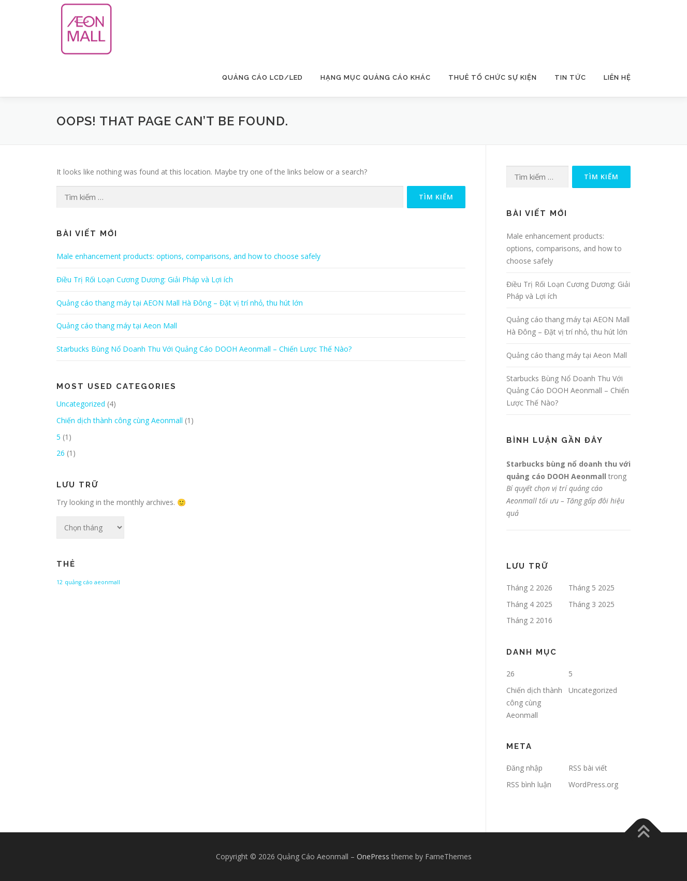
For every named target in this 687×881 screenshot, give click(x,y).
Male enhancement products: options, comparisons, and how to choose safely (188, 256)
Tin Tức (570, 77)
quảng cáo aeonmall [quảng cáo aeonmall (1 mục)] (92, 582)
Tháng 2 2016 (529, 620)
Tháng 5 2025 (591, 588)
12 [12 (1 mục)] (59, 582)
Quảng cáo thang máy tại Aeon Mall (116, 325)
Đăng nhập (524, 768)
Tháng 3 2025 (591, 604)
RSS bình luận (528, 784)
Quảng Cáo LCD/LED (262, 77)
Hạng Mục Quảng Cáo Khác (375, 77)
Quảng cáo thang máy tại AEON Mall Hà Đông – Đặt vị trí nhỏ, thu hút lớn (179, 303)
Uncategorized (80, 404)
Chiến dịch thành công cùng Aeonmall (119, 420)
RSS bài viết (587, 768)
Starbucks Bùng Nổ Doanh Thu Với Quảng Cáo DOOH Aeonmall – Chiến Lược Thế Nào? (204, 349)
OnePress (373, 856)
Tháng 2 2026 (529, 588)
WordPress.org (593, 784)
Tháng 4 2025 (529, 604)
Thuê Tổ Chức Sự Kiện (492, 77)
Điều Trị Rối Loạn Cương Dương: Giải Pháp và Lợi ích (144, 279)
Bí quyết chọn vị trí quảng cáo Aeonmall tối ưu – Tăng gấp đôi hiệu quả (565, 500)
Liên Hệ (617, 77)
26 (60, 453)
